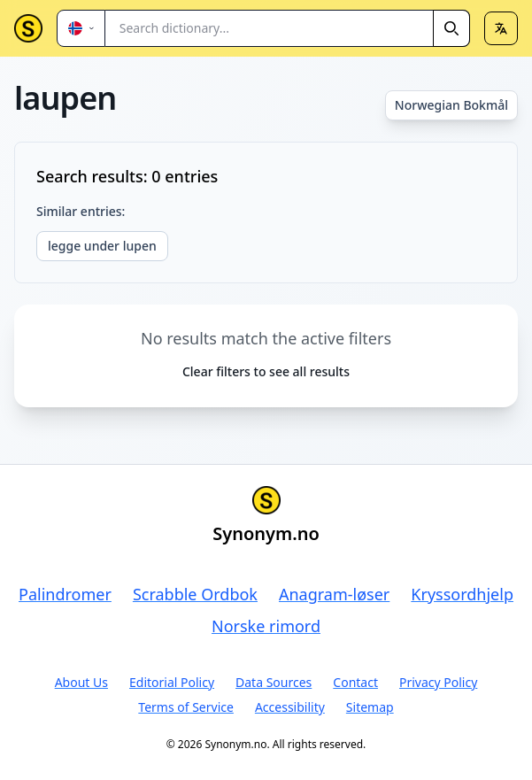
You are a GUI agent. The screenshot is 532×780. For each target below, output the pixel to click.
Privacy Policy (438, 682)
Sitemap (370, 707)
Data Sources (273, 682)
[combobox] (287, 28)
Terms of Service (186, 707)
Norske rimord (266, 626)
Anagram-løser (334, 594)
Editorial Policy (171, 682)
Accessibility (290, 707)
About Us (81, 682)
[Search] (451, 28)
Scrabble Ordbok (195, 594)
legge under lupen (102, 245)
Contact (355, 682)
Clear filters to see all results (266, 371)
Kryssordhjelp (462, 594)
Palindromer (65, 594)
